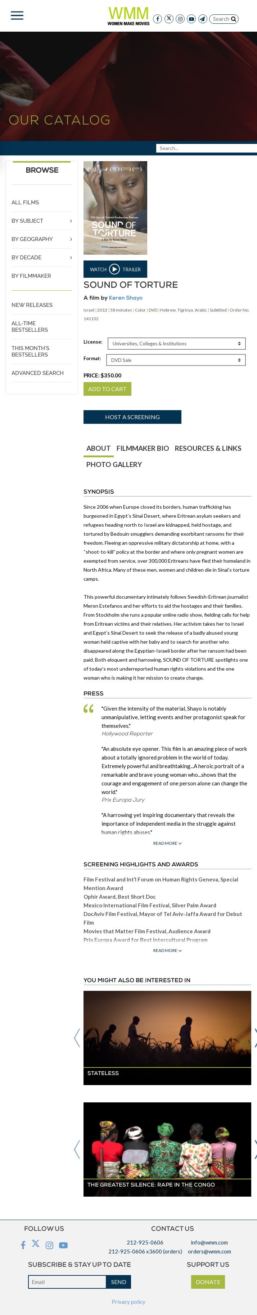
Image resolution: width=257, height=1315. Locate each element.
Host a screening (132, 416)
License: (93, 342)
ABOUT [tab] (98, 448)
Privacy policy (128, 1301)
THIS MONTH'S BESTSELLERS (30, 351)
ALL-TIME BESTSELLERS (30, 326)
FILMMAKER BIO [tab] (143, 448)
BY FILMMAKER (31, 276)
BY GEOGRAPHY (32, 239)
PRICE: (102, 375)
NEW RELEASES (32, 305)
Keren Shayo (126, 298)
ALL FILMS (25, 202)
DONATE (208, 1281)
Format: (92, 358)
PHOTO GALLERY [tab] (114, 464)
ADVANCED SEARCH (38, 373)
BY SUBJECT (27, 221)
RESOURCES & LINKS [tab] (208, 448)
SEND (118, 1281)
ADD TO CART (107, 388)
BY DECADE (26, 257)
